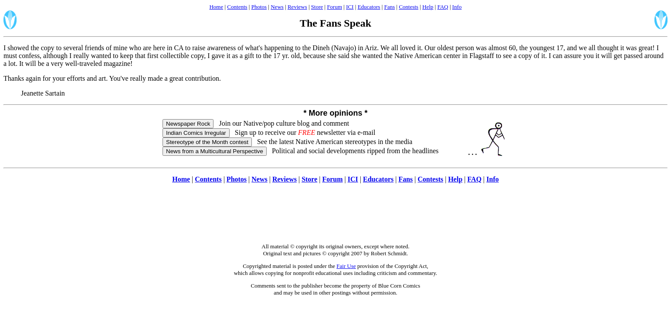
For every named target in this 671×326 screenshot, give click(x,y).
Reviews (297, 6)
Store (317, 6)
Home (216, 6)
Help (427, 6)
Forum (334, 6)
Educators (369, 6)
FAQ (442, 6)
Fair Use (346, 266)
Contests (408, 6)
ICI (349, 6)
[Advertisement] (335, 217)
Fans (389, 6)
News (277, 6)
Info (457, 6)
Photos (259, 6)
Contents (237, 6)
